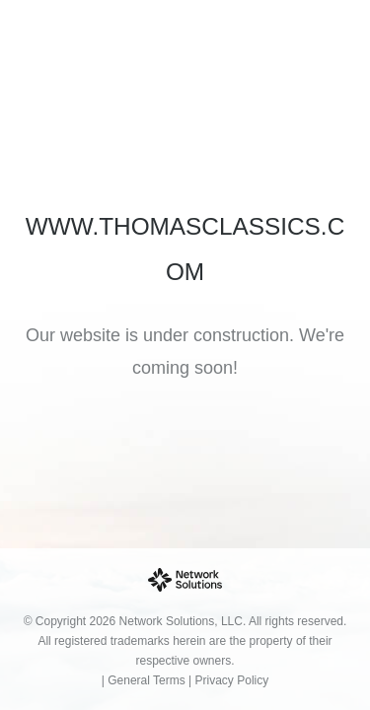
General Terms (146, 680)
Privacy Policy (232, 680)
